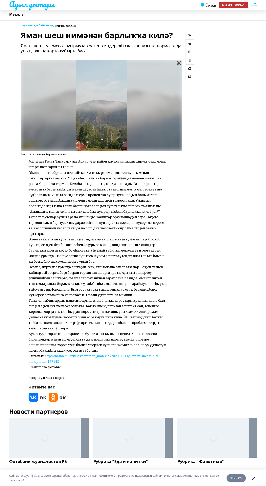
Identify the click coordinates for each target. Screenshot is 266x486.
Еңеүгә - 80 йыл (233, 5)
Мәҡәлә (16, 14)
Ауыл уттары (31, 4)
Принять (236, 478)
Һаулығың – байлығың (37, 25)
